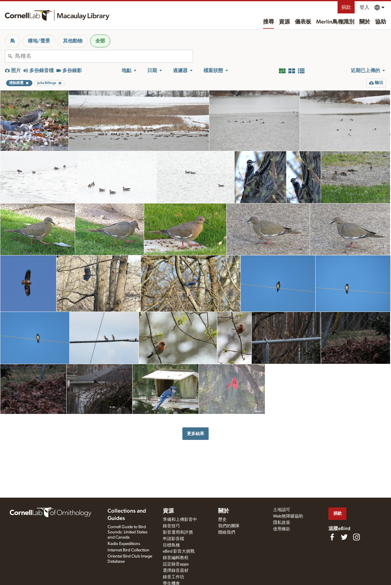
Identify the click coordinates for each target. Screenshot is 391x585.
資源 (284, 22)
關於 (364, 22)
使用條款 (281, 529)
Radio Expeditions (124, 544)
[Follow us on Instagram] (356, 537)
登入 (364, 7)
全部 (100, 40)
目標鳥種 (171, 545)
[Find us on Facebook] (332, 537)
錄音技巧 (171, 526)
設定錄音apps (176, 564)
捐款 (346, 7)
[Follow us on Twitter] (344, 537)
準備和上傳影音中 (180, 519)
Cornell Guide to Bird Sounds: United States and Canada (128, 532)
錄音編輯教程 (175, 558)
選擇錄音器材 (175, 571)
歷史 (222, 519)
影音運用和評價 (178, 532)
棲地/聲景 (39, 40)
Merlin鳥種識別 (335, 22)
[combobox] (104, 56)
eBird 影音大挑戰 (179, 551)
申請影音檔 (173, 539)
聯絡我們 (226, 532)
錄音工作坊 (173, 577)
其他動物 (72, 40)
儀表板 (303, 22)
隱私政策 (281, 523)
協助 (380, 22)
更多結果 (195, 433)
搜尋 (268, 22)
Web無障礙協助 (288, 516)
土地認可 (281, 510)
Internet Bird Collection (128, 550)
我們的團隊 (228, 526)
